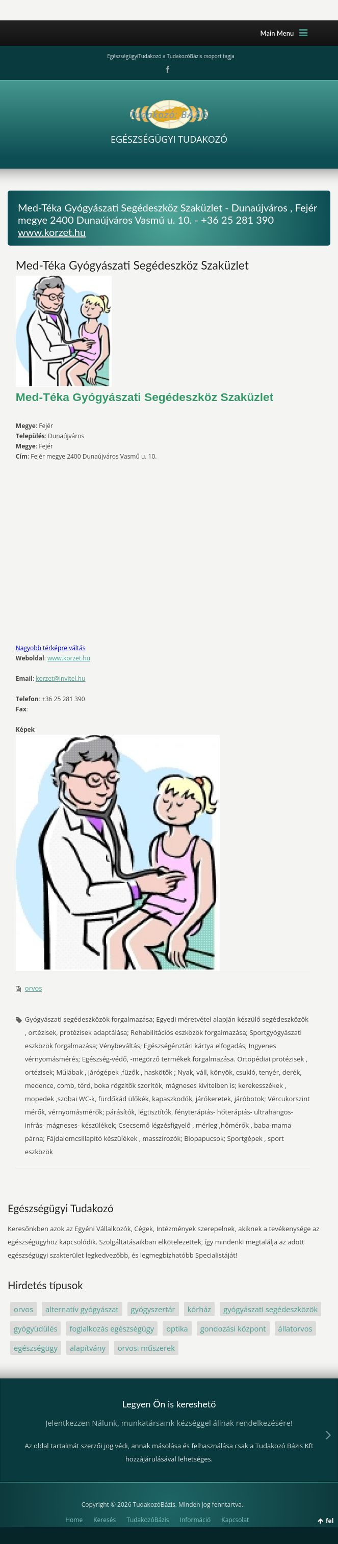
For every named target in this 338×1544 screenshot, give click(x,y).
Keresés (104, 1519)
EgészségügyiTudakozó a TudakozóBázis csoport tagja (170, 56)
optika (177, 1328)
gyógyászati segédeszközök (270, 1309)
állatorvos (295, 1328)
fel (329, 1520)
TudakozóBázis (147, 1519)
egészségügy (36, 1348)
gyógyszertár (153, 1309)
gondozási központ (233, 1328)
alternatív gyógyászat (82, 1309)
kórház (200, 1309)
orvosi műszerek (146, 1348)
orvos (33, 988)
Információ (195, 1519)
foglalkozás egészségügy (111, 1328)
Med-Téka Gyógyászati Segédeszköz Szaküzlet (132, 265)
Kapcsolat (235, 1519)
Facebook (166, 70)
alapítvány (88, 1348)
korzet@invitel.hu (60, 678)
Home (74, 1519)
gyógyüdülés (35, 1328)
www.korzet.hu (52, 232)
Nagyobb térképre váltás (51, 648)
